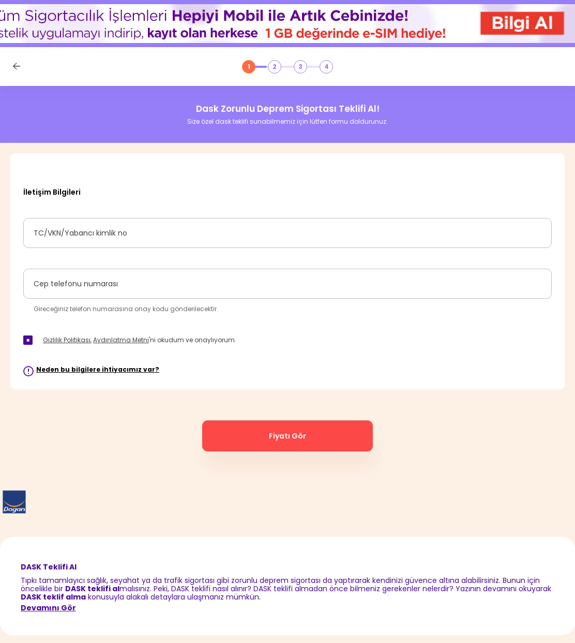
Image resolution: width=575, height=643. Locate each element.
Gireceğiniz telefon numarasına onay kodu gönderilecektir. (126, 308)
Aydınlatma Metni (121, 339)
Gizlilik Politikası (66, 339)
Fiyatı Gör (287, 436)
